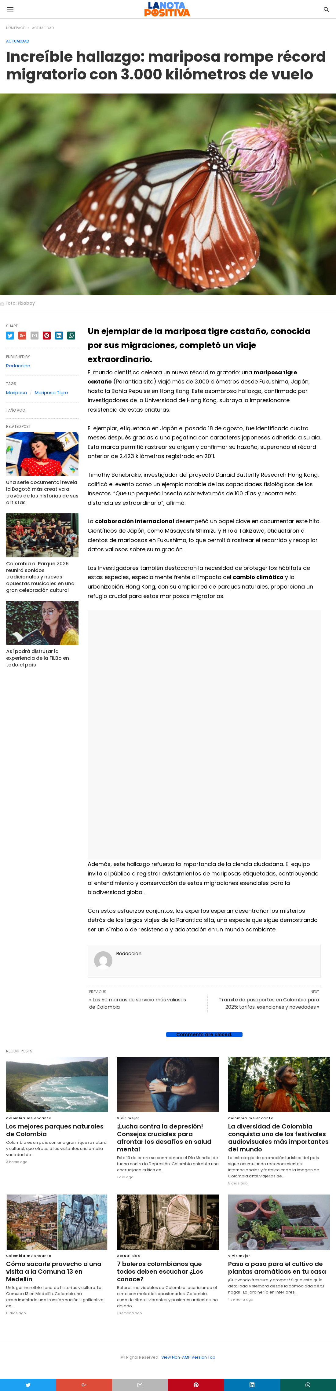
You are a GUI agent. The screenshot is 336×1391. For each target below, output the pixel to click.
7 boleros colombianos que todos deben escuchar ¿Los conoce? (159, 1271)
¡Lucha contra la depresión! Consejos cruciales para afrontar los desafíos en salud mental (167, 1134)
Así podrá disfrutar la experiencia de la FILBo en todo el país (37, 655)
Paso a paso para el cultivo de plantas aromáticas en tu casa (275, 1268)
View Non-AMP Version (184, 1357)
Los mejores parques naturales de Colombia (53, 1130)
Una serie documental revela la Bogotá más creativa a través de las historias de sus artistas (40, 492)
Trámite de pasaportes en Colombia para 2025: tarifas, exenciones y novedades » (269, 1003)
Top (211, 1357)
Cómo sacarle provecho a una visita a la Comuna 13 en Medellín (57, 1268)
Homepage (15, 28)
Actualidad (43, 28)
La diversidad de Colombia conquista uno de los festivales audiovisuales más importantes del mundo (277, 1138)
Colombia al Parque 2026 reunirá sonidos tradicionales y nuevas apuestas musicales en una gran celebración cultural (41, 575)
